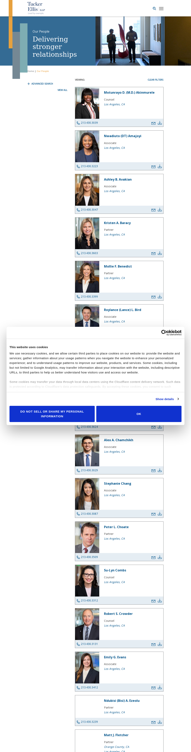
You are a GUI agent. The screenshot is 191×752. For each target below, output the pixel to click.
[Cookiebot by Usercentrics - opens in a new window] (164, 333)
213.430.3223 (87, 166)
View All (62, 90)
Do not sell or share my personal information (52, 414)
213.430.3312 (87, 600)
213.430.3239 (87, 722)
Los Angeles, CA (114, 104)
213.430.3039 (87, 123)
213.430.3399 (87, 297)
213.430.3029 (87, 470)
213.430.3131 (87, 644)
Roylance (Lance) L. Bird (122, 310)
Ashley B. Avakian (118, 179)
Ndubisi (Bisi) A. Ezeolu (122, 700)
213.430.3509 (87, 557)
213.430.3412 (87, 687)
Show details (165, 399)
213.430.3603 (87, 253)
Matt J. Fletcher (116, 735)
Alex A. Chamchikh (118, 440)
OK (138, 414)
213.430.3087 (87, 514)
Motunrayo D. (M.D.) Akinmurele (129, 92)
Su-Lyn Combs (115, 570)
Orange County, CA (116, 747)
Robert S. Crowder (118, 614)
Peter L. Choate (116, 527)
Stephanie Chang (117, 483)
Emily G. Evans (115, 657)
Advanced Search (40, 83)
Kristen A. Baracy (117, 223)
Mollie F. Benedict (118, 266)
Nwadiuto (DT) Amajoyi (122, 136)
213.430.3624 (87, 427)
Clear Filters (156, 79)
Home (30, 71)
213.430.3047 (87, 210)
